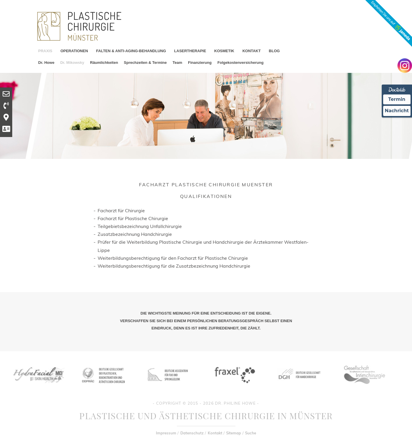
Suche (250, 433)
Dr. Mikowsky (72, 62)
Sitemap (233, 433)
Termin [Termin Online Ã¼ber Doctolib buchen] (397, 99)
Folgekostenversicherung (240, 62)
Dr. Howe (46, 62)
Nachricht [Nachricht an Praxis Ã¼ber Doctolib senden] (397, 110)
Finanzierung (200, 62)
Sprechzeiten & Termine (145, 62)
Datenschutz (192, 433)
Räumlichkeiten (104, 62)
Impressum (166, 433)
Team (177, 62)
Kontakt (215, 433)
